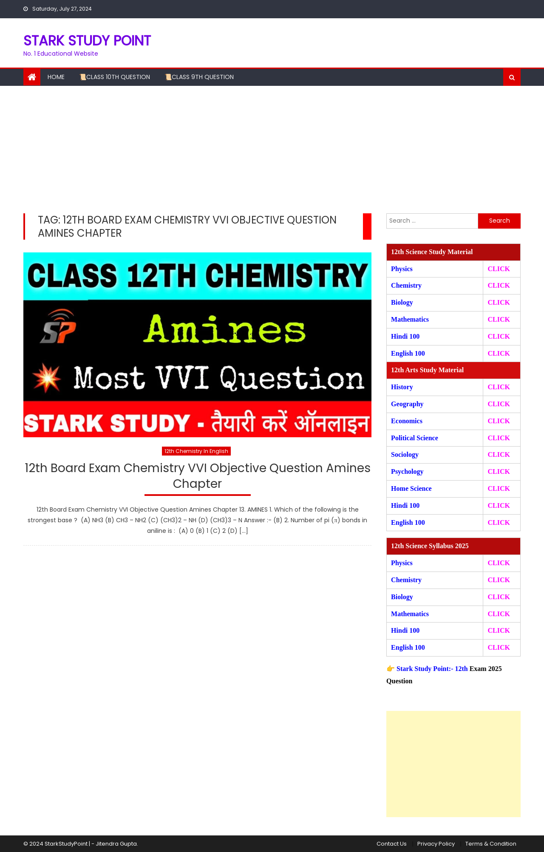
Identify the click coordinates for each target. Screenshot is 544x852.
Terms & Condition (490, 844)
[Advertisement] (272, 149)
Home (56, 77)
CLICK (498, 319)
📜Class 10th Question (114, 77)
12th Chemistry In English (196, 451)
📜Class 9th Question (199, 77)
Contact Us (392, 844)
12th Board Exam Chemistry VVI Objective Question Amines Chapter (198, 476)
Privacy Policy (436, 844)
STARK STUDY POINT (87, 40)
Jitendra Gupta (116, 844)
